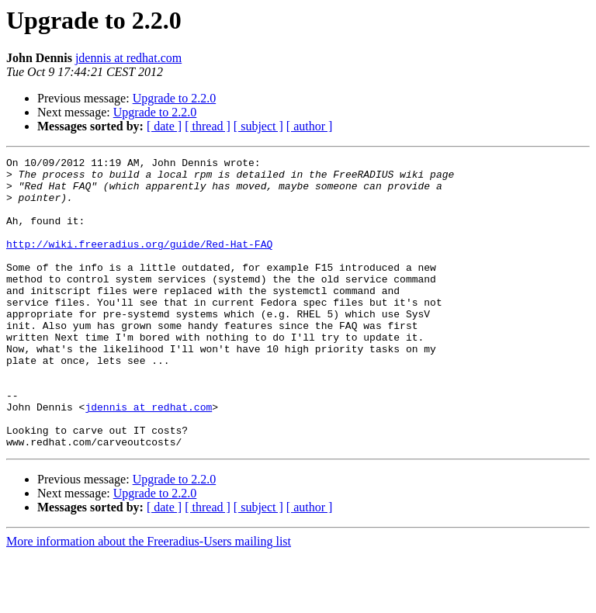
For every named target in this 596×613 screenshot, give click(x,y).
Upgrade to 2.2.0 (175, 98)
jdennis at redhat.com (128, 57)
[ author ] (309, 126)
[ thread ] (207, 126)
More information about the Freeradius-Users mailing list (148, 599)
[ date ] (164, 126)
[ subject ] (258, 126)
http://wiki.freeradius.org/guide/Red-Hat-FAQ (139, 262)
